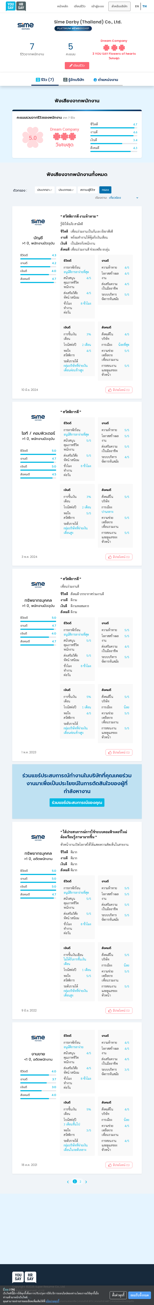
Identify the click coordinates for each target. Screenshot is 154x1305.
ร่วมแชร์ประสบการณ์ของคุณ (77, 802)
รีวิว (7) (45, 79)
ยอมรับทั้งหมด (140, 1295)
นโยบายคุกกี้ (52, 1301)
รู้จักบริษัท (73, 79)
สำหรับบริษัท (119, 6)
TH (144, 6)
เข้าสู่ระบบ (97, 6)
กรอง (105, 190)
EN (137, 6)
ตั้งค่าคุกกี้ (118, 1295)
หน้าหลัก (62, 6)
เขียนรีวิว (79, 6)
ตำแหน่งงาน (105, 79)
